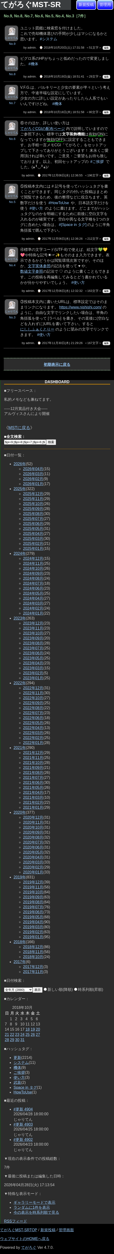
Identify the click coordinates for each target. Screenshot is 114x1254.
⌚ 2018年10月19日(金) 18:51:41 (61, 76)
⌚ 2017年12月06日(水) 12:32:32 (59, 291)
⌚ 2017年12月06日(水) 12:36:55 (59, 175)
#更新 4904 (23, 1109)
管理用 (105, 5)
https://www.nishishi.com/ (80, 307)
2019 (20, 877)
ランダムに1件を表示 (32, 1207)
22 (12, 1035)
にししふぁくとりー (37, 329)
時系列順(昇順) (88, 990)
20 (38, 1029)
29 (12, 1040)
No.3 (12, 317)
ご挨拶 (19, 1072)
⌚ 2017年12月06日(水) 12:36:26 (59, 238)
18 (27, 1029)
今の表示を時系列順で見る (36, 1212)
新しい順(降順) (58, 990)
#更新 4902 (23, 1140)
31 (22, 1040)
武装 (17, 1082)
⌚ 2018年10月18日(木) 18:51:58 (61, 112)
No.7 (12, 103)
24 (22, 1035)
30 (17, 1040)
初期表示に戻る (57, 365)
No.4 (12, 265)
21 (7, 1035)
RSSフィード (15, 1221)
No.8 (12, 74)
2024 (20, 553)
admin (32, 47)
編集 (106, 47)
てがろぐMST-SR (32, 4)
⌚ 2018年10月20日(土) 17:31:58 (61, 47)
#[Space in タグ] (73, 225)
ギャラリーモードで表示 (34, 1202)
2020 (20, 812)
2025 (20, 489)
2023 (20, 618)
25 (27, 1035)
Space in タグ (25, 1087)
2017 (20, 962)
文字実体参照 (39, 266)
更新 (17, 1058)
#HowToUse (58, 203)
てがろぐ (28, 1247)
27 (38, 1035)
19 (33, 1029)
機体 (17, 1068)
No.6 (12, 139)
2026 (20, 464)
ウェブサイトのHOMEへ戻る (24, 1239)
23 (17, 1035)
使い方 (19, 1077)
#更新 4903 (23, 1124)
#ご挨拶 (97, 162)
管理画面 (66, 1230)
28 (7, 1040)
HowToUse (23, 1092)
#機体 (33, 64)
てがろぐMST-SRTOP (18, 1230)
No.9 (12, 44)
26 (33, 1035)
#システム (48, 39)
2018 (20, 942)
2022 (20, 683)
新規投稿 (86, 5)
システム (21, 1063)
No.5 (12, 202)
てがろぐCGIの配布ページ (42, 129)
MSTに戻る (19, 427)
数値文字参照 (31, 271)
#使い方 (36, 208)
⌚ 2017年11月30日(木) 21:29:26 (59, 343)
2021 (20, 748)
